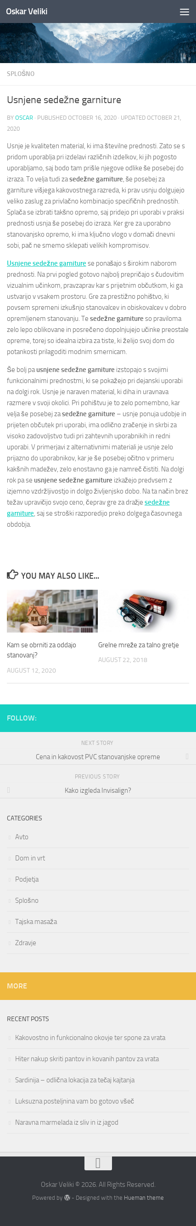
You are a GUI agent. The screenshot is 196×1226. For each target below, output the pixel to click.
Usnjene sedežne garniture (46, 263)
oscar (24, 117)
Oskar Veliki (26, 11)
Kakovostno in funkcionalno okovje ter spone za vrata (90, 1038)
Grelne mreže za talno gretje (138, 645)
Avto (21, 837)
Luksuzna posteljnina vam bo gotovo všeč (74, 1101)
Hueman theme (144, 1197)
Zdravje (25, 943)
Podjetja (27, 879)
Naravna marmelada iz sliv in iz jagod (66, 1122)
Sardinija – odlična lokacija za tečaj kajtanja (74, 1080)
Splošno (20, 74)
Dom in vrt (30, 858)
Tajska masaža (36, 922)
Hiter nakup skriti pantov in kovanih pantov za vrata (87, 1059)
